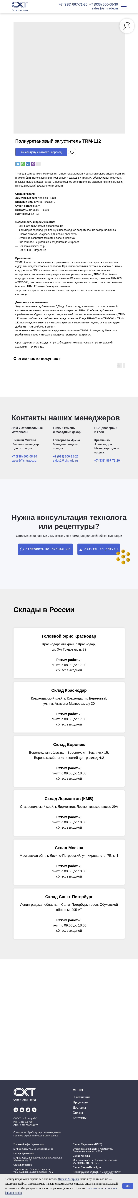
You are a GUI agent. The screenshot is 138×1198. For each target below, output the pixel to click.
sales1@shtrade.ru (65, 460)
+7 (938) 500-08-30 (103, 4)
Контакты (80, 1118)
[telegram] (34, 1110)
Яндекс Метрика (68, 1179)
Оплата (78, 1113)
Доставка (79, 1107)
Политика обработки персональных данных (36, 1135)
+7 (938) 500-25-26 (65, 456)
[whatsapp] (28, 1110)
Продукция (81, 1102)
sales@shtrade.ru (105, 8)
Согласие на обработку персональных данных (37, 1132)
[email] (22, 1110)
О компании (81, 1097)
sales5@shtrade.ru (24, 460)
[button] (45, 549)
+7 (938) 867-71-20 (73, 4)
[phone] (16, 1110)
